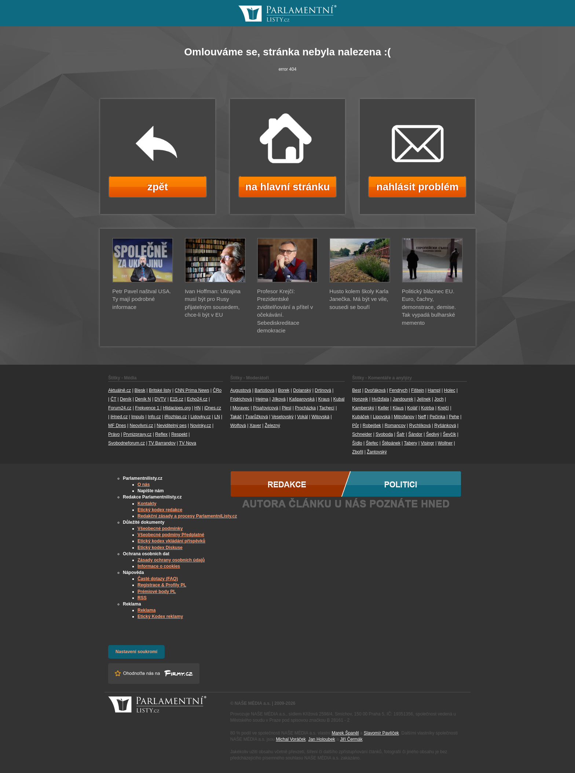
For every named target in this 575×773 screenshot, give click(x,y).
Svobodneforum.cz (126, 443)
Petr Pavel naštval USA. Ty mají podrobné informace (141, 299)
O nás (144, 484)
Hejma (262, 399)
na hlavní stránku (287, 186)
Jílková (278, 399)
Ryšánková (445, 425)
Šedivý (432, 434)
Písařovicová (265, 408)
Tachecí (326, 408)
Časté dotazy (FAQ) (158, 578)
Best (356, 390)
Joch (438, 399)
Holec (449, 390)
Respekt (179, 434)
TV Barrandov (162, 443)
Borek (283, 390)
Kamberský (363, 408)
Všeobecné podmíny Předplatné (171, 534)
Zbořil (357, 451)
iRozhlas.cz (175, 416)
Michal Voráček (290, 739)
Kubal (339, 399)
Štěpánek (391, 443)
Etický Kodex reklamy (160, 616)
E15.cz (176, 399)
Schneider (362, 434)
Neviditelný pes (171, 425)
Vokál (302, 416)
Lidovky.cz (200, 416)
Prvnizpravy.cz (137, 434)
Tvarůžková (256, 416)
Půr (355, 425)
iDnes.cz (212, 408)
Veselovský (282, 416)
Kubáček (360, 416)
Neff (422, 416)
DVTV (160, 399)
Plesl (286, 408)
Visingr (427, 443)
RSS (142, 597)
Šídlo (357, 443)
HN (197, 408)
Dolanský (302, 390)
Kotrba (427, 408)
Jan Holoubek (321, 739)
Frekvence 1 (147, 408)
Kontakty (147, 503)
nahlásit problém (417, 186)
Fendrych (398, 390)
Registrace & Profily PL (162, 585)
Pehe (454, 416)
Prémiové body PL (157, 591)
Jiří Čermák (351, 739)
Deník (125, 399)
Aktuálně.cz (119, 390)
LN (217, 416)
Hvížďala (380, 399)
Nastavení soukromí (136, 651)
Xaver (255, 425)
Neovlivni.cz (141, 425)
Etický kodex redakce (160, 509)
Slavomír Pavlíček (381, 733)
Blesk (140, 390)
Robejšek (372, 425)
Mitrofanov (404, 416)
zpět (157, 186)
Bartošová (264, 390)
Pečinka (437, 416)
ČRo (217, 390)
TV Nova (187, 443)
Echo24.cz (197, 399)
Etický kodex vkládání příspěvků (171, 541)
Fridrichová (241, 399)
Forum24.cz (119, 408)
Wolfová (238, 425)
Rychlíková (420, 425)
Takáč (236, 416)
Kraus (324, 399)
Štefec (372, 443)
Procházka (305, 408)
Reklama (146, 610)
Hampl (434, 390)
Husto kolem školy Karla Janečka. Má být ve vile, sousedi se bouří (358, 299)
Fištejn (417, 390)
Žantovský (377, 451)
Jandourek (403, 399)
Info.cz (154, 416)
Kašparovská (301, 399)
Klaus (398, 408)
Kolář (412, 408)
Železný (272, 425)
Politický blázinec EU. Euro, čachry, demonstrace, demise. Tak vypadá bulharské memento (429, 307)
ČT (113, 399)
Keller (383, 408)
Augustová (240, 390)
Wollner (445, 443)
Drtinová (323, 390)
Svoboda (384, 434)
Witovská (320, 416)
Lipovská (381, 416)
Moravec (240, 408)
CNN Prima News (192, 390)
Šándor (415, 434)
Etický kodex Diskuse (160, 547)
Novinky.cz (200, 425)
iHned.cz (119, 416)
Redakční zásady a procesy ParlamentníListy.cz (187, 516)
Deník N (143, 399)
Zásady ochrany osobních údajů (171, 560)
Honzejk (360, 399)
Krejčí (443, 408)
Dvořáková (375, 390)
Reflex (161, 434)
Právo (114, 434)
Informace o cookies (159, 566)
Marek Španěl (345, 733)
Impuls (137, 416)
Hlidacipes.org (177, 408)
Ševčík (449, 434)
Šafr (400, 434)
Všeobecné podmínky (160, 528)
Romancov (395, 425)
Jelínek (424, 399)
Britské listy (160, 390)
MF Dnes (117, 425)
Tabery (410, 443)
